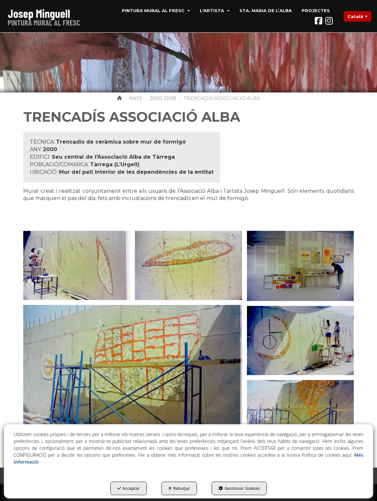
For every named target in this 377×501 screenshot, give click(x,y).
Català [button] (358, 16)
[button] (46, 16)
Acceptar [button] (128, 488)
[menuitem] (156, 11)
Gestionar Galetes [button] (239, 488)
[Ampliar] (76, 265)
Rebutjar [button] (179, 488)
